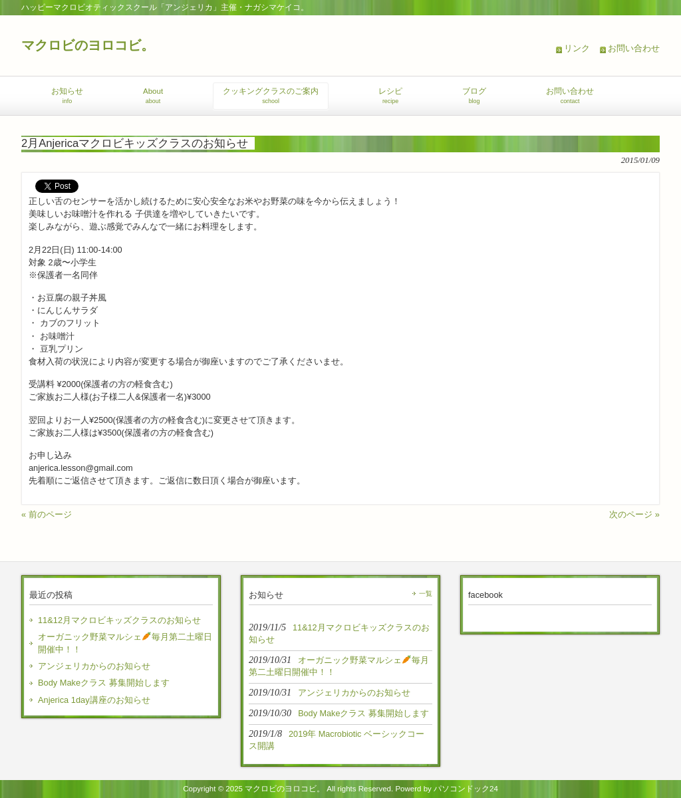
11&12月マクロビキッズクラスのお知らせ (119, 620)
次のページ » (634, 514)
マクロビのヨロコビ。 (87, 45)
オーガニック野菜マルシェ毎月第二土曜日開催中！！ (125, 643)
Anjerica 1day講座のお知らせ (94, 700)
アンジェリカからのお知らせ (94, 666)
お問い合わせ (634, 48)
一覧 (425, 593)
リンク (577, 48)
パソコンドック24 (466, 789)
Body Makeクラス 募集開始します (104, 683)
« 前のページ (46, 514)
